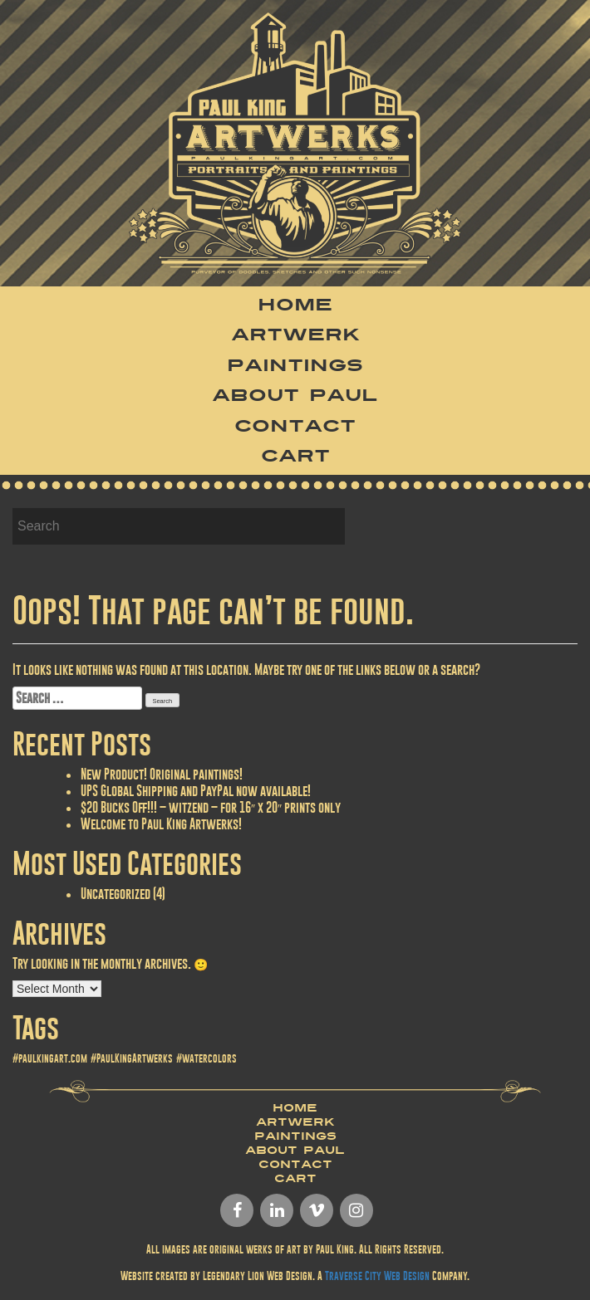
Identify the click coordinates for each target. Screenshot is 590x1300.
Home (295, 304)
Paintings (295, 365)
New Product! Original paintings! (162, 774)
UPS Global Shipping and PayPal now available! (196, 791)
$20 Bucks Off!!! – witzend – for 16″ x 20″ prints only (211, 807)
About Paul (295, 395)
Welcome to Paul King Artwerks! (161, 824)
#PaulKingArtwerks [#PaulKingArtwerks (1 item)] (132, 1058)
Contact (295, 425)
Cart (295, 455)
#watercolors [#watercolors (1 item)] (206, 1058)
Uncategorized (115, 894)
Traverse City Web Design (377, 1276)
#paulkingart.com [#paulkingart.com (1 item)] (49, 1058)
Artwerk (295, 334)
